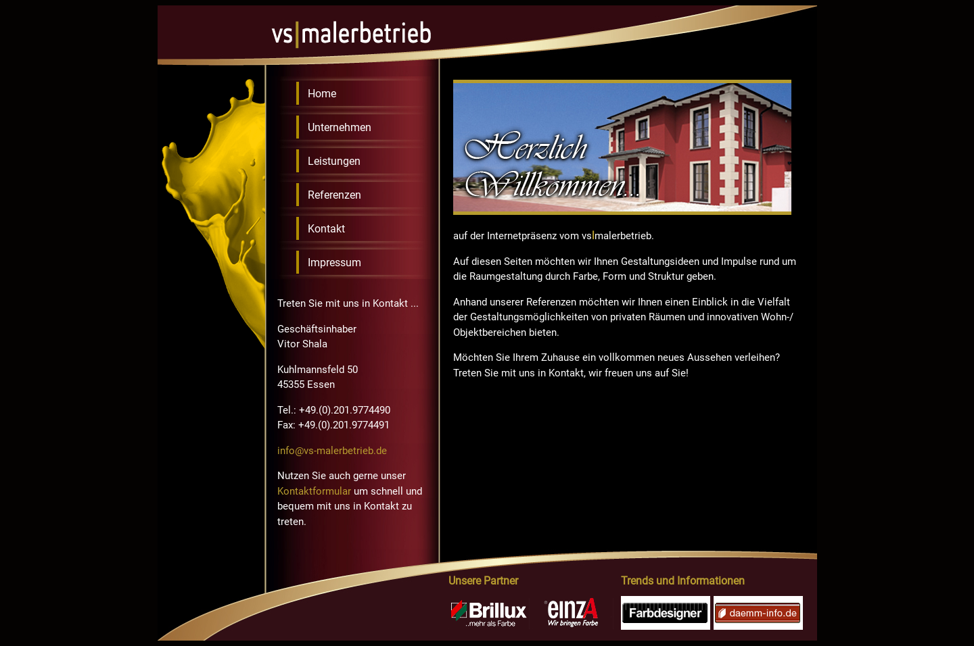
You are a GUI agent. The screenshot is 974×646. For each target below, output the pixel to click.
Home (322, 93)
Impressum (334, 262)
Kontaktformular (314, 491)
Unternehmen (339, 127)
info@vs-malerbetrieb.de (332, 451)
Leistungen (334, 161)
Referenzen (334, 195)
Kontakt (326, 228)
